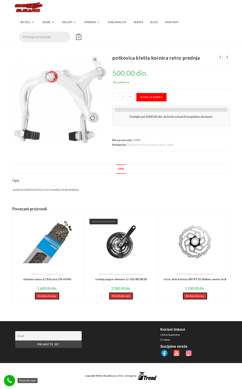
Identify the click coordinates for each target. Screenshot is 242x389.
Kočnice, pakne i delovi (161, 144)
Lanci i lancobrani (48, 274)
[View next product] (227, 57)
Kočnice (141, 144)
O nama (165, 339)
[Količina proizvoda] (123, 96)
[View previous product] (220, 57)
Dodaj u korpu (151, 97)
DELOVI (131, 144)
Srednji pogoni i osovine (118, 274)
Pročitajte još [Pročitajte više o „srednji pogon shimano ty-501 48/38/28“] (121, 295)
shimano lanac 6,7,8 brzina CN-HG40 (47, 279)
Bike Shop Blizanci (108, 375)
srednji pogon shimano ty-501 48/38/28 (121, 279)
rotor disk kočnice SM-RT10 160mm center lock (195, 279)
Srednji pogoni (136, 274)
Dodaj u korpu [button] (47, 295)
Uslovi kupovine (170, 334)
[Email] (48, 335)
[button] (95, 59)
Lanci (60, 274)
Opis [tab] (121, 168)
